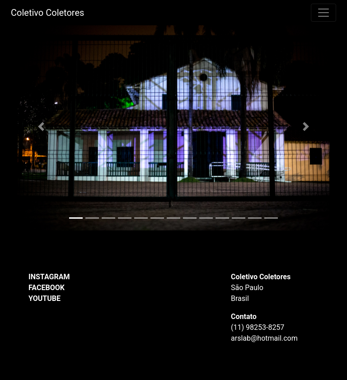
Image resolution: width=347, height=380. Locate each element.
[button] (41, 126)
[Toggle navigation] (323, 13)
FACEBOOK (46, 287)
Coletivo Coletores (47, 12)
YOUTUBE (44, 298)
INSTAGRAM (49, 276)
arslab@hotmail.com (264, 338)
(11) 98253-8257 (257, 327)
